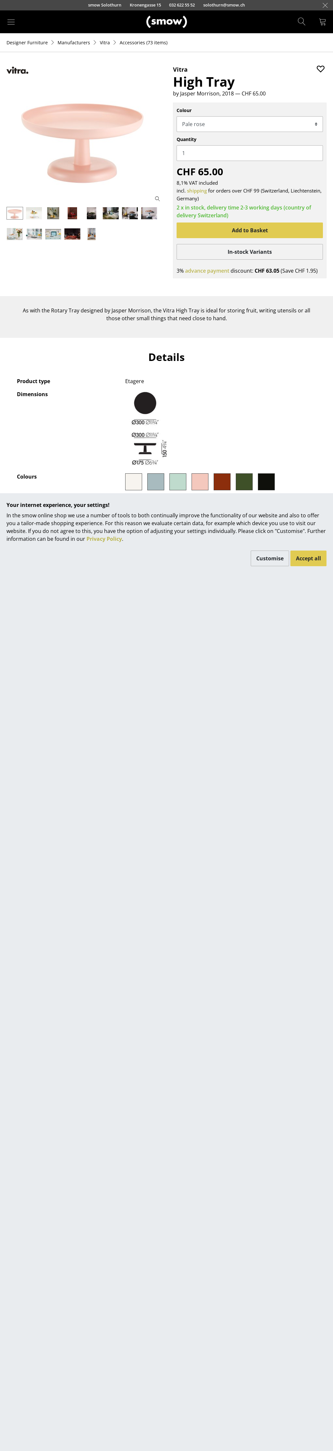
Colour (184, 110)
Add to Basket (250, 230)
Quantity (186, 139)
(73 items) (143, 42)
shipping (197, 190)
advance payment (207, 270)
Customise (270, 558)
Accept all (308, 558)
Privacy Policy (104, 538)
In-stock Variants (250, 251)
